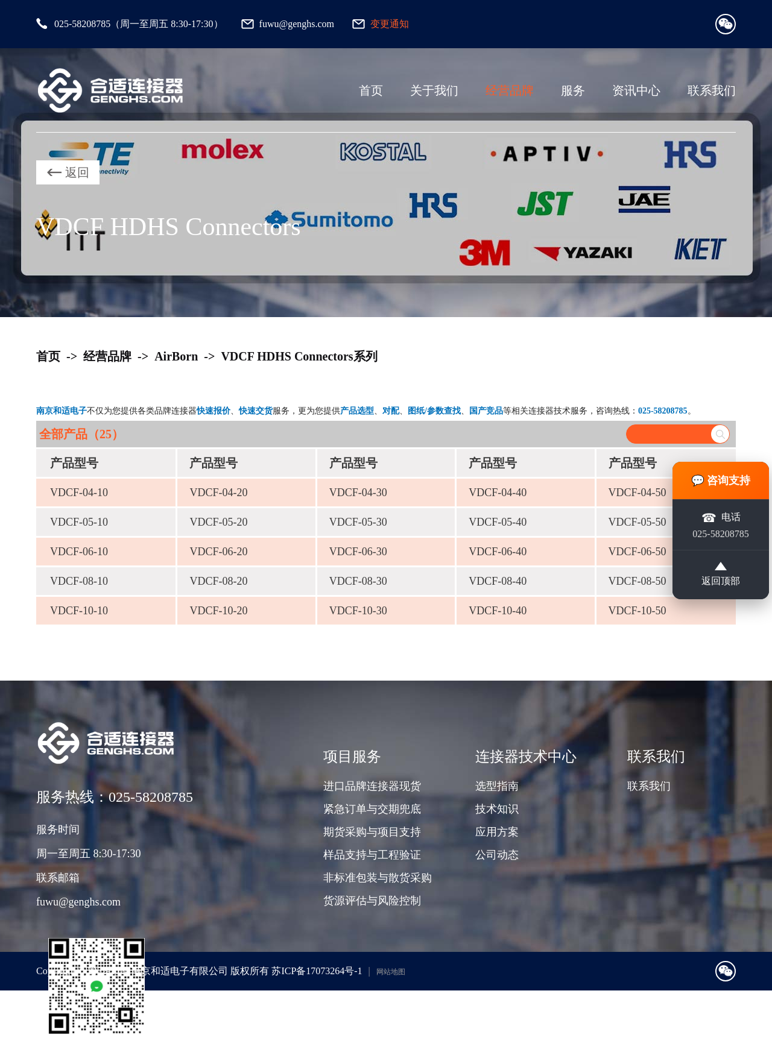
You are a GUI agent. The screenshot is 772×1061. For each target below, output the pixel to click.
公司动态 (497, 855)
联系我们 (712, 90)
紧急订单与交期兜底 (372, 809)
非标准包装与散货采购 (377, 878)
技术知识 (497, 809)
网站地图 (390, 972)
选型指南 (497, 786)
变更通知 (389, 24)
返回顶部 (720, 575)
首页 (371, 90)
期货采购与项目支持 (372, 832)
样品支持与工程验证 (372, 855)
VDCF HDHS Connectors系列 (299, 356)
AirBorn (176, 356)
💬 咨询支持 (721, 480)
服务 (573, 90)
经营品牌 (510, 90)
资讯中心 (636, 90)
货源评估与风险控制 (372, 901)
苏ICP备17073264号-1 (316, 971)
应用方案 (497, 832)
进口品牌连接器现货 (372, 786)
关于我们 (434, 90)
